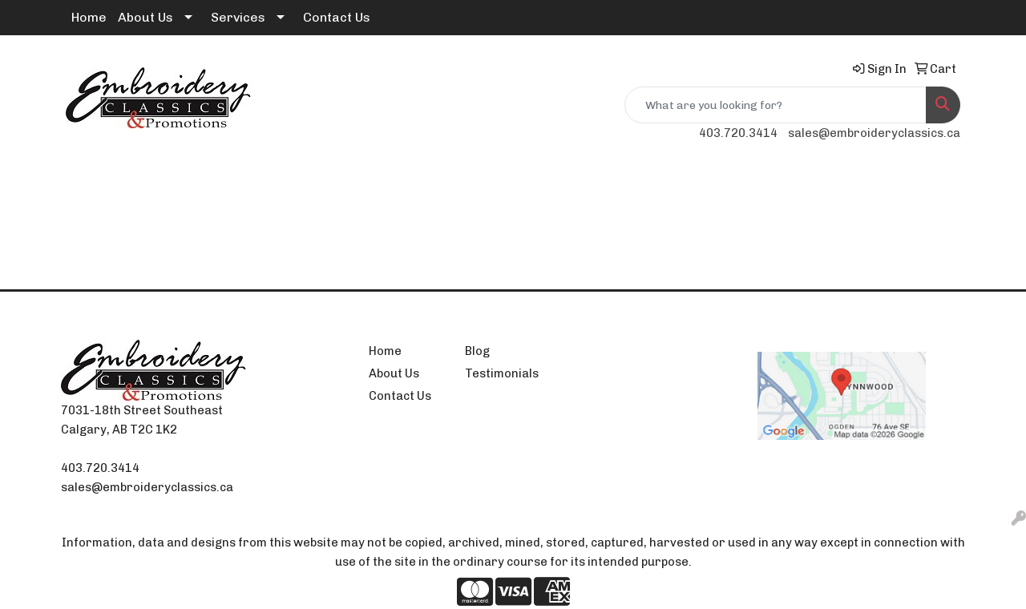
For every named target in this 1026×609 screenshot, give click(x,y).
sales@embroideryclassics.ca (874, 133)
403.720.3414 (738, 133)
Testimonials (502, 373)
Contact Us (336, 17)
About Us (145, 17)
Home (89, 17)
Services (238, 17)
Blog (477, 351)
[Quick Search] (775, 105)
